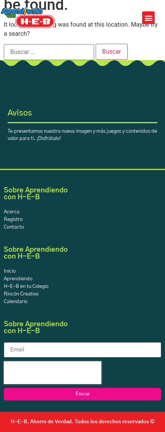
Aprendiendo (18, 278)
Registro (13, 219)
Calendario (15, 301)
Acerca (11, 212)
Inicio (10, 271)
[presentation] (52, 372)
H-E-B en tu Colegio (26, 286)
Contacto (14, 227)
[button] (148, 17)
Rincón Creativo (21, 294)
